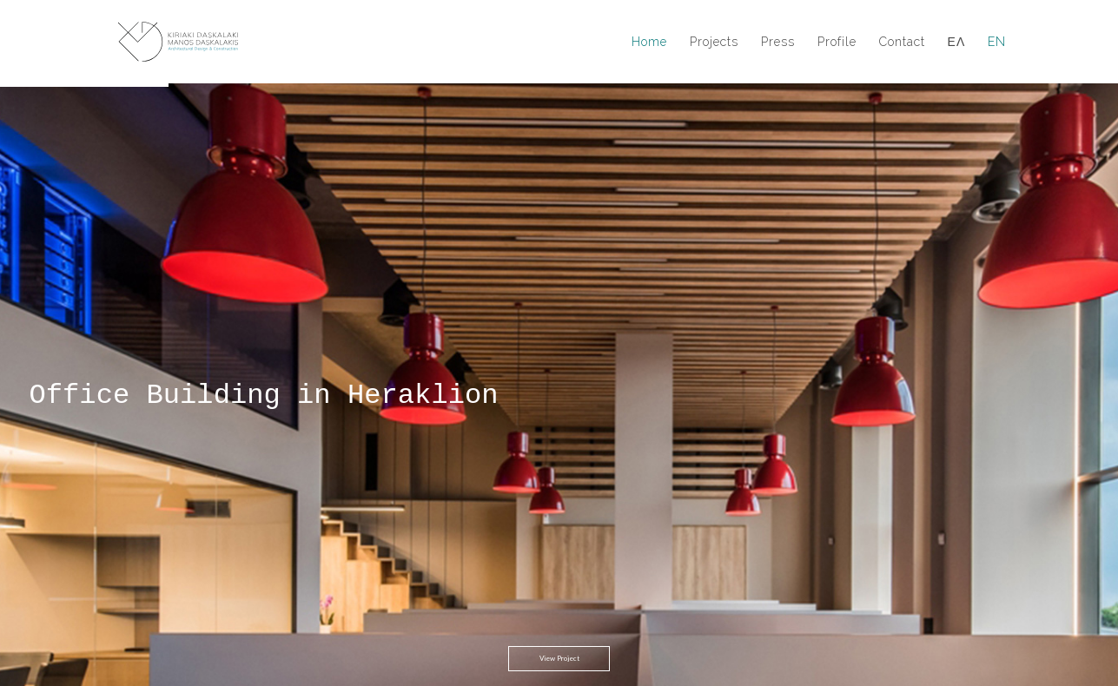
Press (778, 42)
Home (649, 42)
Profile (837, 42)
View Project (559, 598)
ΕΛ (957, 42)
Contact (902, 42)
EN (997, 42)
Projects (714, 42)
